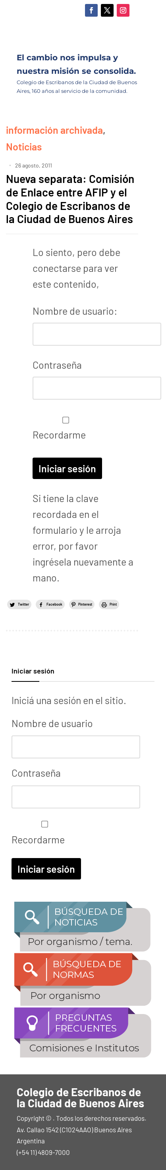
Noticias (24, 146)
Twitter (23, 604)
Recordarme (64, 429)
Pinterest (85, 604)
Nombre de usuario (52, 723)
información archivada (54, 130)
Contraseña (57, 365)
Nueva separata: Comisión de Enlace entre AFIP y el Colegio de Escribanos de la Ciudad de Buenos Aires (70, 198)
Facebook (54, 604)
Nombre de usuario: (75, 311)
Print (113, 604)
